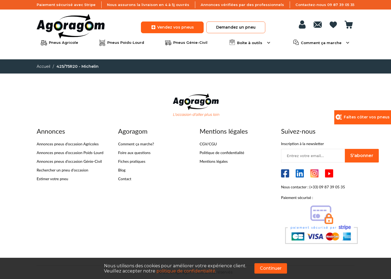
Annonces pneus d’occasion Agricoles (68, 144)
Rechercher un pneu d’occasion (62, 170)
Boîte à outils (249, 42)
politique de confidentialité (185, 271)
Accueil (43, 66)
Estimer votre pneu (52, 178)
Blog (121, 170)
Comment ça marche (321, 42)
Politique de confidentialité (222, 152)
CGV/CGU (208, 144)
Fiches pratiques (131, 161)
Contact (124, 178)
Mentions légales (214, 161)
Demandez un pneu (236, 27)
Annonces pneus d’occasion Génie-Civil (69, 161)
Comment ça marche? (136, 144)
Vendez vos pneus (172, 27)
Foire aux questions (134, 152)
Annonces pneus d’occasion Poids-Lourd (70, 152)
